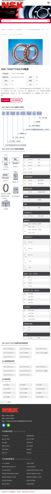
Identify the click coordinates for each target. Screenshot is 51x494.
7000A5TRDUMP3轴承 (25, 367)
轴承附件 (29, 449)
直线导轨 (29, 453)
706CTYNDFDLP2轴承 (9, 367)
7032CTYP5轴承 (24, 353)
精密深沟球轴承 (30, 480)
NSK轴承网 (10, 29)
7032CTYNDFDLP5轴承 (9, 349)
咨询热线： (12, 100)
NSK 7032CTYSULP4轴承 (15, 34)
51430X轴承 (6, 397)
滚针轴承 (4, 442)
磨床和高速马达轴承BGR (9, 466)
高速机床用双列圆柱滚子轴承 (10, 473)
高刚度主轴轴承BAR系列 (33, 473)
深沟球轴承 (5, 435)
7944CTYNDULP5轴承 (9, 375)
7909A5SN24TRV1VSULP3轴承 (9, 371)
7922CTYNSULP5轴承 (41, 371)
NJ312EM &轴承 (40, 389)
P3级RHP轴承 (30, 463)
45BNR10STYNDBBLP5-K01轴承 (26, 375)
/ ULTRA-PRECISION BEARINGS (17, 459)
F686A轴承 (39, 385)
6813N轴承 (22, 385)
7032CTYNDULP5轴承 (9, 357)
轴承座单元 (29, 442)
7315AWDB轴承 (24, 389)
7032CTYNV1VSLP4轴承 (42, 349)
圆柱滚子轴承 (6, 439)
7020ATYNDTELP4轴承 (26, 371)
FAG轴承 (8, 402)
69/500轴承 (6, 385)
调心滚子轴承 (30, 439)
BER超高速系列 (6, 470)
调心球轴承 (29, 446)
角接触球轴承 (30, 435)
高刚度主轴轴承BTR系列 (9, 477)
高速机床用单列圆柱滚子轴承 (34, 470)
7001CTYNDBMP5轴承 (42, 367)
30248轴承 (38, 393)
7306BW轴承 (6, 389)
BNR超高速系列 (31, 466)
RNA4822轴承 (39, 397)
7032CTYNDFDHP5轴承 (9, 353)
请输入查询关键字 (25, 20)
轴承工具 (4, 453)
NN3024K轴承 (7, 393)
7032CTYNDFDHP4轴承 (26, 349)
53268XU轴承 (23, 397)
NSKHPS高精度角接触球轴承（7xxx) (34, 29)
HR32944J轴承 (23, 393)
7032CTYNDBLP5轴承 (25, 357)
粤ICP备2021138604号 (28, 491)
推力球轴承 (5, 449)
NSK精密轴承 (19, 29)
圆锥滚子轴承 (6, 446)
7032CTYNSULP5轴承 (41, 353)
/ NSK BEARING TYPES (13, 431)
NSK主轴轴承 (6, 463)
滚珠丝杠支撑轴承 (7, 480)
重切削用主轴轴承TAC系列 (34, 477)
